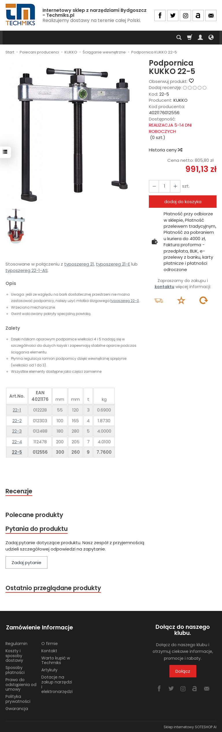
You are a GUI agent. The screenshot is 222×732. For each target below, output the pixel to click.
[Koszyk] (189, 38)
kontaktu (164, 287)
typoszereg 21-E (113, 264)
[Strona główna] (20, 14)
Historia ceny (165, 150)
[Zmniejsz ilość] (175, 186)
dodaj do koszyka (182, 202)
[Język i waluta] (211, 38)
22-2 (17, 421)
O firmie (49, 643)
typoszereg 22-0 (124, 300)
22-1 (17, 410)
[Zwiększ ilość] (154, 186)
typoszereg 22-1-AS (26, 270)
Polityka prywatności (17, 698)
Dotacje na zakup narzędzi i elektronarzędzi (57, 683)
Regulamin (16, 643)
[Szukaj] (178, 38)
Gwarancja (16, 708)
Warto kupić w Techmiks (55, 659)
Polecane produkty (34, 515)
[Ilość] (164, 186)
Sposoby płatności (15, 669)
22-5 (17, 452)
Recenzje (19, 491)
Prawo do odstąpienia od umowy (20, 684)
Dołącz (182, 672)
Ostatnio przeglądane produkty (53, 588)
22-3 (17, 431)
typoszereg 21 (79, 264)
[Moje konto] (200, 38)
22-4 (17, 442)
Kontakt (49, 650)
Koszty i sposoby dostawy (14, 655)
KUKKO (180, 100)
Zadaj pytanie (26, 563)
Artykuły (49, 669)
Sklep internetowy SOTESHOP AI (190, 726)
